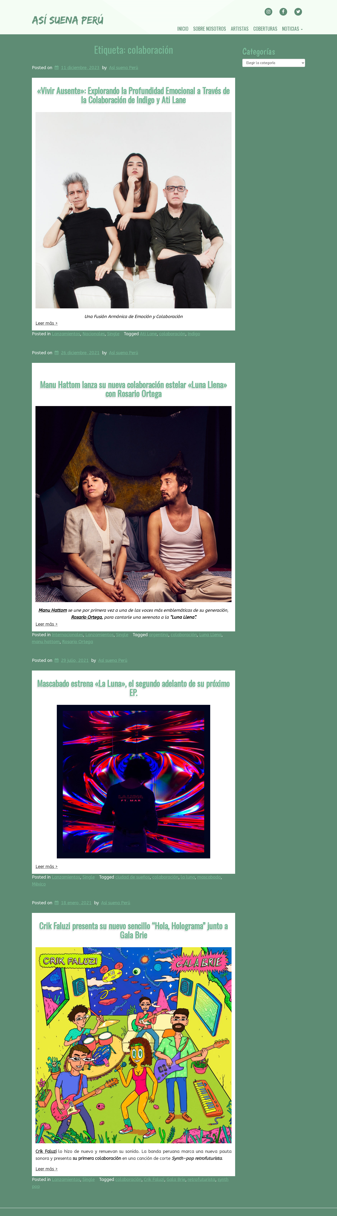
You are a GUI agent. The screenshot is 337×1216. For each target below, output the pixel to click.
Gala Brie (176, 1179)
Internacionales (67, 634)
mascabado (209, 877)
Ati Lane (148, 333)
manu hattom (46, 641)
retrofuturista (201, 1179)
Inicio (182, 28)
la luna (188, 877)
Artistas (240, 28)
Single (113, 333)
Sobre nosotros (209, 28)
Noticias (292, 28)
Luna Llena (210, 634)
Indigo (194, 333)
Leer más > (46, 323)
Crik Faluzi (46, 1151)
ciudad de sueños (132, 877)
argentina (158, 634)
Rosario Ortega (86, 617)
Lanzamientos (66, 333)
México (39, 884)
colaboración (172, 333)
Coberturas (265, 28)
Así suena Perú (123, 67)
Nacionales (93, 333)
